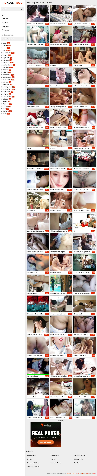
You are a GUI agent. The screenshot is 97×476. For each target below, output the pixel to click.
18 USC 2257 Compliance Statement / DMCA (84, 473)
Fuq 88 (53, 459)
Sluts (5, 43)
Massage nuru (8, 87)
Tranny (6, 55)
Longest (5, 30)
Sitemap (68, 473)
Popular (5, 26)
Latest (5, 22)
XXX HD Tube (78, 459)
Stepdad (6, 70)
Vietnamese (7, 74)
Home (5, 15)
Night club (6, 57)
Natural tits (7, 62)
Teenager (7, 67)
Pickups (6, 106)
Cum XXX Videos (79, 455)
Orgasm (6, 111)
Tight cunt (6, 60)
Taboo (6, 45)
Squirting (6, 104)
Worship (6, 94)
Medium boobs (8, 65)
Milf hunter (6, 84)
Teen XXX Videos (33, 463)
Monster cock (7, 77)
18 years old (7, 53)
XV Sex (29, 459)
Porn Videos (55, 455)
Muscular (6, 82)
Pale (5, 109)
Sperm (5, 101)
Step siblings (7, 79)
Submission (7, 92)
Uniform (6, 72)
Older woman (7, 96)
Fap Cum (77, 463)
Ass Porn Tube (55, 463)
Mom (5, 48)
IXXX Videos (31, 455)
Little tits (6, 99)
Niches (5, 19)
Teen (5, 50)
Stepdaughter (8, 89)
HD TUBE (12, 2)
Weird (5, 113)
